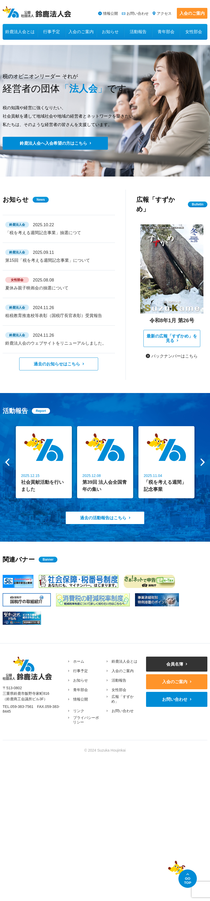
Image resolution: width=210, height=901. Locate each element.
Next (203, 462)
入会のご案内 (192, 13)
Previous (7, 462)
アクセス (164, 13)
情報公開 (110, 13)
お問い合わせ (138, 13)
